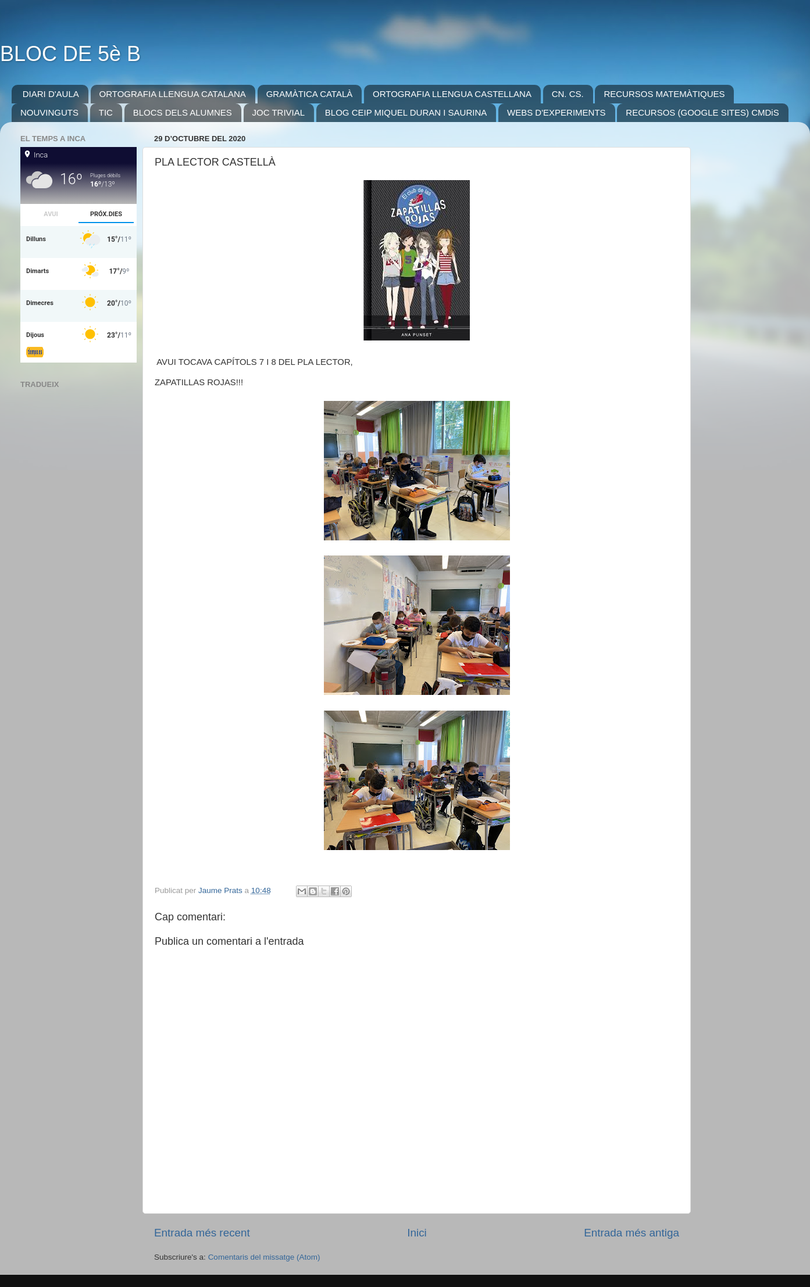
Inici (417, 1233)
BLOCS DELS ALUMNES (182, 112)
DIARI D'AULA (51, 94)
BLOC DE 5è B (70, 54)
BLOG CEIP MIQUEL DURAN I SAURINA (406, 112)
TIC (106, 112)
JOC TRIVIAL (278, 112)
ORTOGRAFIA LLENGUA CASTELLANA (452, 94)
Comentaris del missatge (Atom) (264, 1257)
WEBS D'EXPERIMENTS (556, 112)
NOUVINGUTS (49, 112)
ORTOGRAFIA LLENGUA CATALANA (172, 94)
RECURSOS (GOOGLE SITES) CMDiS (702, 112)
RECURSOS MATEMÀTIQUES (664, 94)
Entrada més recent (202, 1233)
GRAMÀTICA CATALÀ (309, 94)
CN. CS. (568, 94)
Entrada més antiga (631, 1233)
